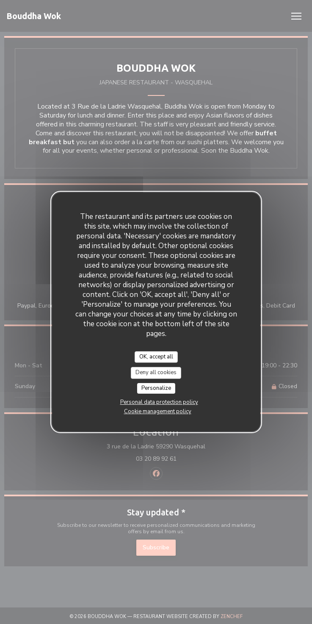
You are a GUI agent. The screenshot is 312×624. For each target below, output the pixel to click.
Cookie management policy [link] (157, 411)
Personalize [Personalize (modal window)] (156, 388)
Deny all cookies (156, 372)
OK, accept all (156, 357)
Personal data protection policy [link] (159, 402)
